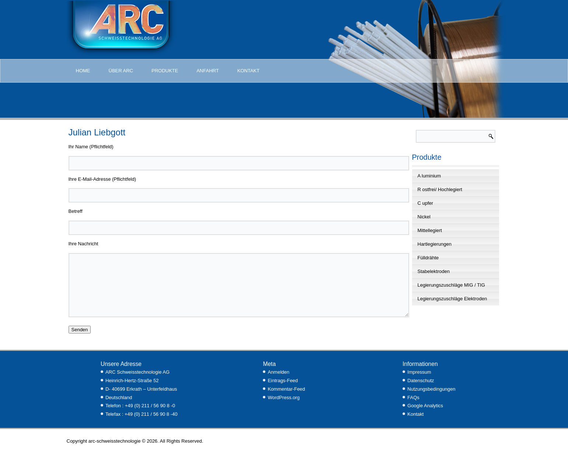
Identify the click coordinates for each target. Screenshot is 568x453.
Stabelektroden (434, 271)
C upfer (425, 203)
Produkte (164, 70)
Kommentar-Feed (286, 389)
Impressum (419, 372)
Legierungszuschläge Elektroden (452, 298)
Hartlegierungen (435, 244)
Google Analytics (425, 405)
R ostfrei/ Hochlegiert (440, 189)
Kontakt (248, 70)
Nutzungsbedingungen (431, 389)
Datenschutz (420, 380)
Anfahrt (207, 70)
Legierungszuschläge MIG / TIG (451, 285)
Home (83, 70)
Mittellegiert (430, 230)
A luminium (429, 176)
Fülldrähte (428, 257)
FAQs (413, 397)
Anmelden (278, 372)
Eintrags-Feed (283, 380)
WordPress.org (283, 397)
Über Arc (121, 70)
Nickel (424, 216)
